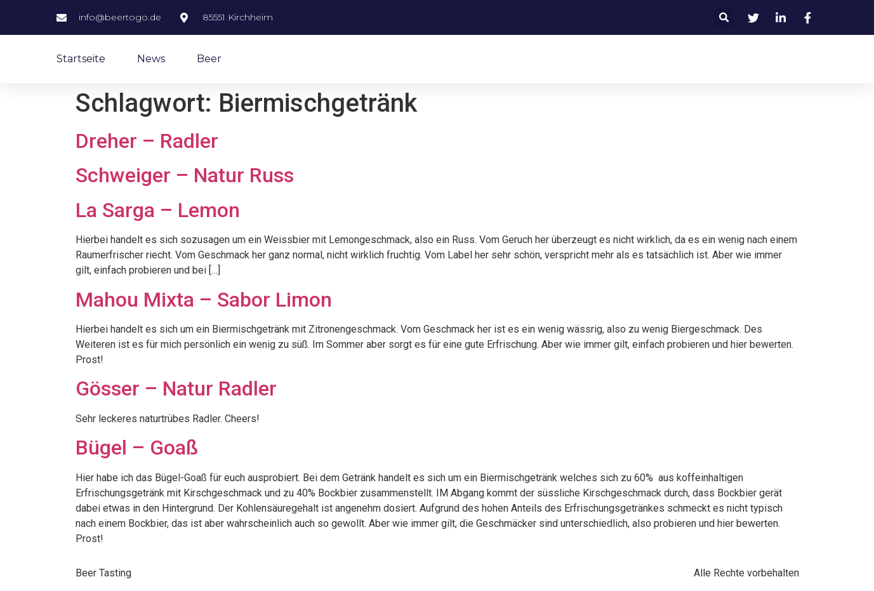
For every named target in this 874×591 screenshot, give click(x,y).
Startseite (80, 59)
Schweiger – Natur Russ (185, 175)
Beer (209, 59)
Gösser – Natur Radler (176, 388)
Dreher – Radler (147, 141)
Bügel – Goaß (137, 447)
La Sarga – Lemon (158, 210)
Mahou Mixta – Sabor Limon (204, 300)
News (151, 59)
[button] (724, 17)
